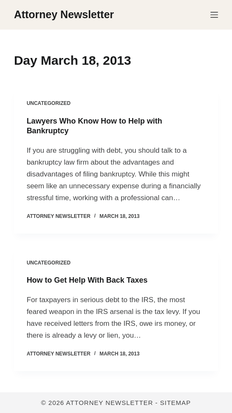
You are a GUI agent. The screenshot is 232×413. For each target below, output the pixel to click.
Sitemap (175, 402)
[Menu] (214, 15)
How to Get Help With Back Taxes (87, 280)
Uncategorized (49, 103)
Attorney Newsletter (64, 14)
